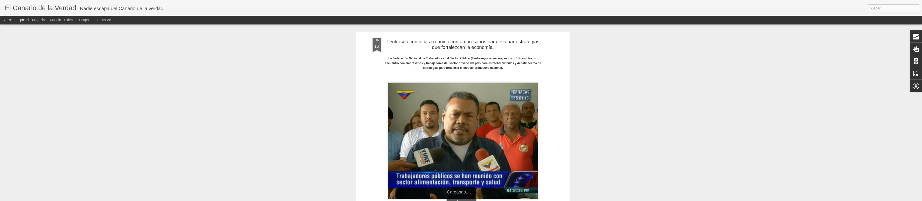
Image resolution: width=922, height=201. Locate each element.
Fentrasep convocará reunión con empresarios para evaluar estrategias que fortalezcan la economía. (463, 40)
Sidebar (70, 20)
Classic (7, 20)
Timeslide (104, 20)
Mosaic (55, 20)
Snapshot (86, 20)
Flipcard (23, 20)
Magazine (39, 20)
